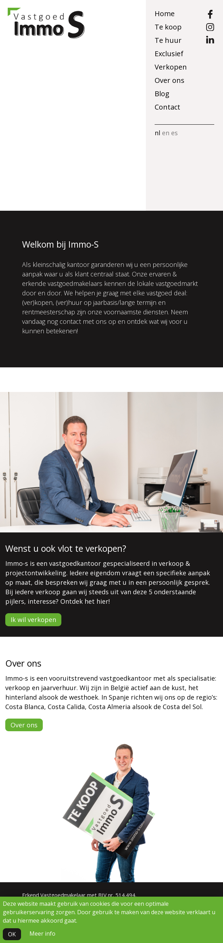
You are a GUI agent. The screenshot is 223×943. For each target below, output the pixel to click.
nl (157, 133)
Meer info (42, 933)
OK (12, 934)
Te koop (168, 27)
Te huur (168, 40)
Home (165, 13)
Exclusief (169, 53)
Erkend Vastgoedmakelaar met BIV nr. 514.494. (79, 894)
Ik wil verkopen (33, 619)
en (165, 133)
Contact (167, 107)
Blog (162, 93)
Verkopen (171, 67)
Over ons (169, 80)
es (174, 133)
